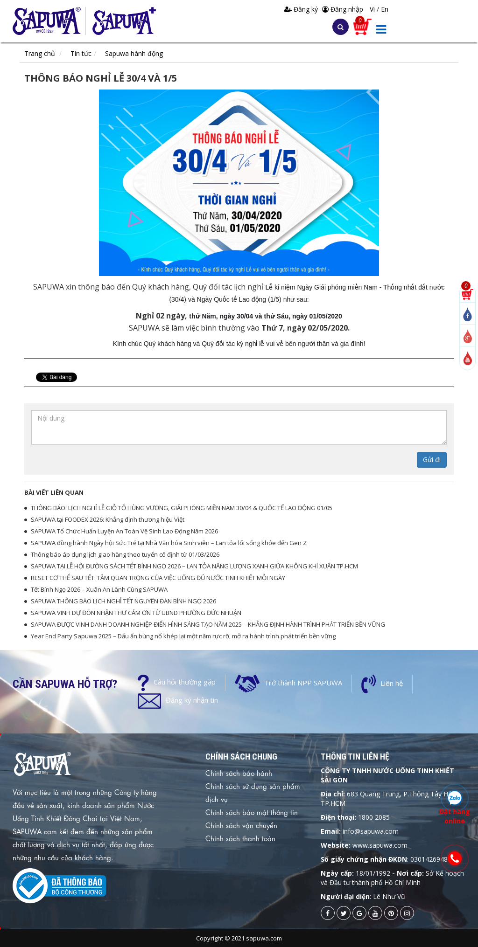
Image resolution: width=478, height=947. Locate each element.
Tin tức (80, 53)
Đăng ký (302, 9)
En (384, 9)
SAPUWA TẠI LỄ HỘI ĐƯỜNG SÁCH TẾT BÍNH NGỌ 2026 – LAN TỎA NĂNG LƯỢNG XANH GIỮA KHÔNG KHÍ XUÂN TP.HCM (194, 566)
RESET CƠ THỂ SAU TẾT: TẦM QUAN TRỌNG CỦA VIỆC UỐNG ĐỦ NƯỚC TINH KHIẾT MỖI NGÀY (158, 578)
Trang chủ (39, 53)
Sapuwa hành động (134, 53)
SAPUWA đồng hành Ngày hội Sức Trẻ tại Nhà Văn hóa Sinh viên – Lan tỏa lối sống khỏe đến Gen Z (169, 543)
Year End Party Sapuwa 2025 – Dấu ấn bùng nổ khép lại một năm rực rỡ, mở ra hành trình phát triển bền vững (183, 636)
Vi (373, 9)
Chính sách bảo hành (238, 772)
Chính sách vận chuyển (241, 825)
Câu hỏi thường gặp (185, 681)
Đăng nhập (342, 9)
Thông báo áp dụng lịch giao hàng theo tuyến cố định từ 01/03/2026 (125, 554)
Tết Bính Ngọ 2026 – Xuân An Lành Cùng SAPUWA (99, 589)
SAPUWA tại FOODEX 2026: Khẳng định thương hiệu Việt (107, 519)
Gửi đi (432, 459)
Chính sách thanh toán (240, 838)
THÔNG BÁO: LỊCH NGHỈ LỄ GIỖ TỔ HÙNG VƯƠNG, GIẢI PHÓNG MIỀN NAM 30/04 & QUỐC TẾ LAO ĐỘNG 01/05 (181, 508)
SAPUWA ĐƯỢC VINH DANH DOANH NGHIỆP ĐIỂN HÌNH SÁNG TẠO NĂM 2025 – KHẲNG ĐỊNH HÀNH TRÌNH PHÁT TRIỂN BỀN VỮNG (208, 624)
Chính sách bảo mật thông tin (251, 812)
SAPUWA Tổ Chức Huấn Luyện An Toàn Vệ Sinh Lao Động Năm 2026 (124, 531)
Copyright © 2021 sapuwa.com (239, 938)
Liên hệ (391, 683)
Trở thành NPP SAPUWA (303, 682)
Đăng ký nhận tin (192, 700)
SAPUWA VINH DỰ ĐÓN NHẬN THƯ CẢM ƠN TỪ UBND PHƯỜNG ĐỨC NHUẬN (136, 612)
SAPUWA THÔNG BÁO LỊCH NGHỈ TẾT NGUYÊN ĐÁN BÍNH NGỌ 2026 (123, 601)
